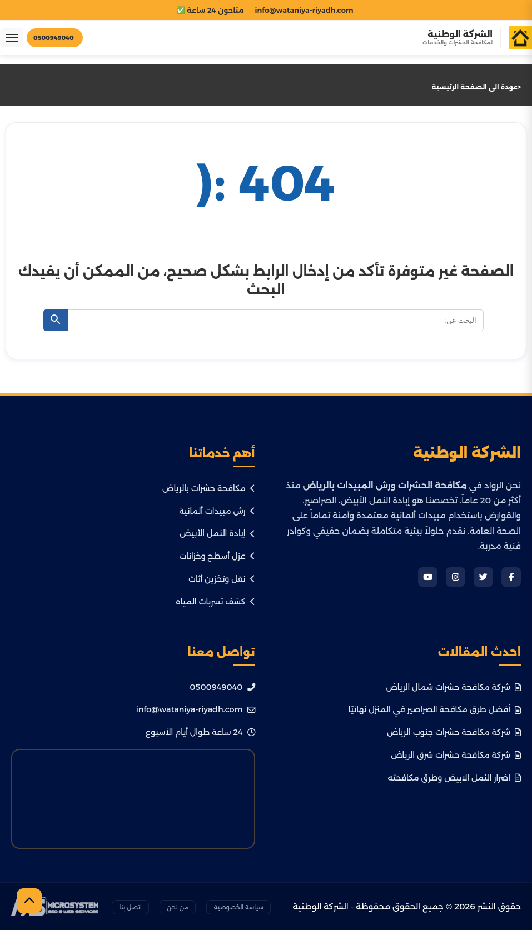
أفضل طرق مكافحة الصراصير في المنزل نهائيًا (435, 709)
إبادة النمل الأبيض (217, 533)
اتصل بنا (130, 907)
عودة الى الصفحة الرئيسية (475, 87)
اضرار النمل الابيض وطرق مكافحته (454, 778)
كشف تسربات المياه (215, 602)
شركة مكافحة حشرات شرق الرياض (456, 755)
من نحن (177, 907)
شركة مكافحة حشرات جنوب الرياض (454, 732)
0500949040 (222, 687)
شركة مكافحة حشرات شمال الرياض (453, 687)
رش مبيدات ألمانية (217, 511)
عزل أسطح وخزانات (217, 556)
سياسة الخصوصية (238, 907)
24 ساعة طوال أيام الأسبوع (200, 732)
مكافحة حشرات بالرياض (208, 488)
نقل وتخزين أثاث (221, 579)
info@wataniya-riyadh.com (195, 709)
